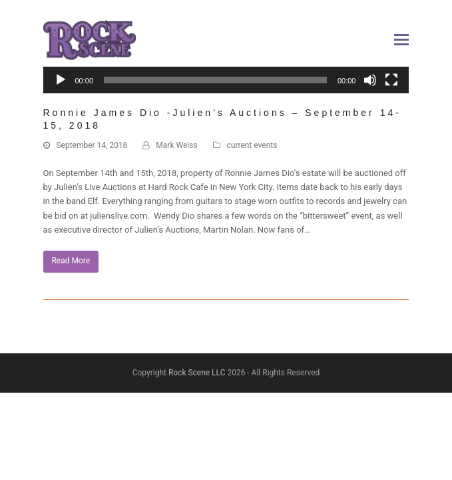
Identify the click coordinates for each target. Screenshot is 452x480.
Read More (70, 260)
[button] (401, 40)
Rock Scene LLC (197, 372)
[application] (226, 86)
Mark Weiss (176, 145)
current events (252, 145)
